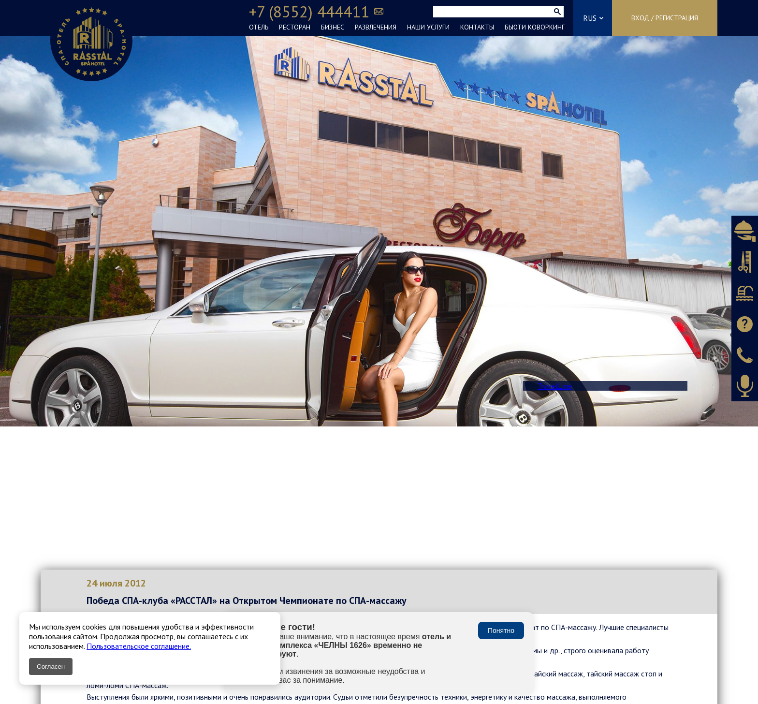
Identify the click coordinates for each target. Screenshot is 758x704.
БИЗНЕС (332, 27)
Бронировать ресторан (744, 231)
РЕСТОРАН (294, 27)
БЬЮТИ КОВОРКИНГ (535, 27)
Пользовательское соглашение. (139, 646)
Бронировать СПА (744, 293)
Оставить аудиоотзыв (744, 385)
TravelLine (554, 386)
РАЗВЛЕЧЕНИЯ (375, 27)
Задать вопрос (744, 323)
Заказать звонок (744, 354)
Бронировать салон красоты (744, 262)
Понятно (501, 630)
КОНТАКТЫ (477, 27)
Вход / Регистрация (664, 18)
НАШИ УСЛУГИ (428, 27)
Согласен (51, 666)
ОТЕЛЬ (258, 27)
